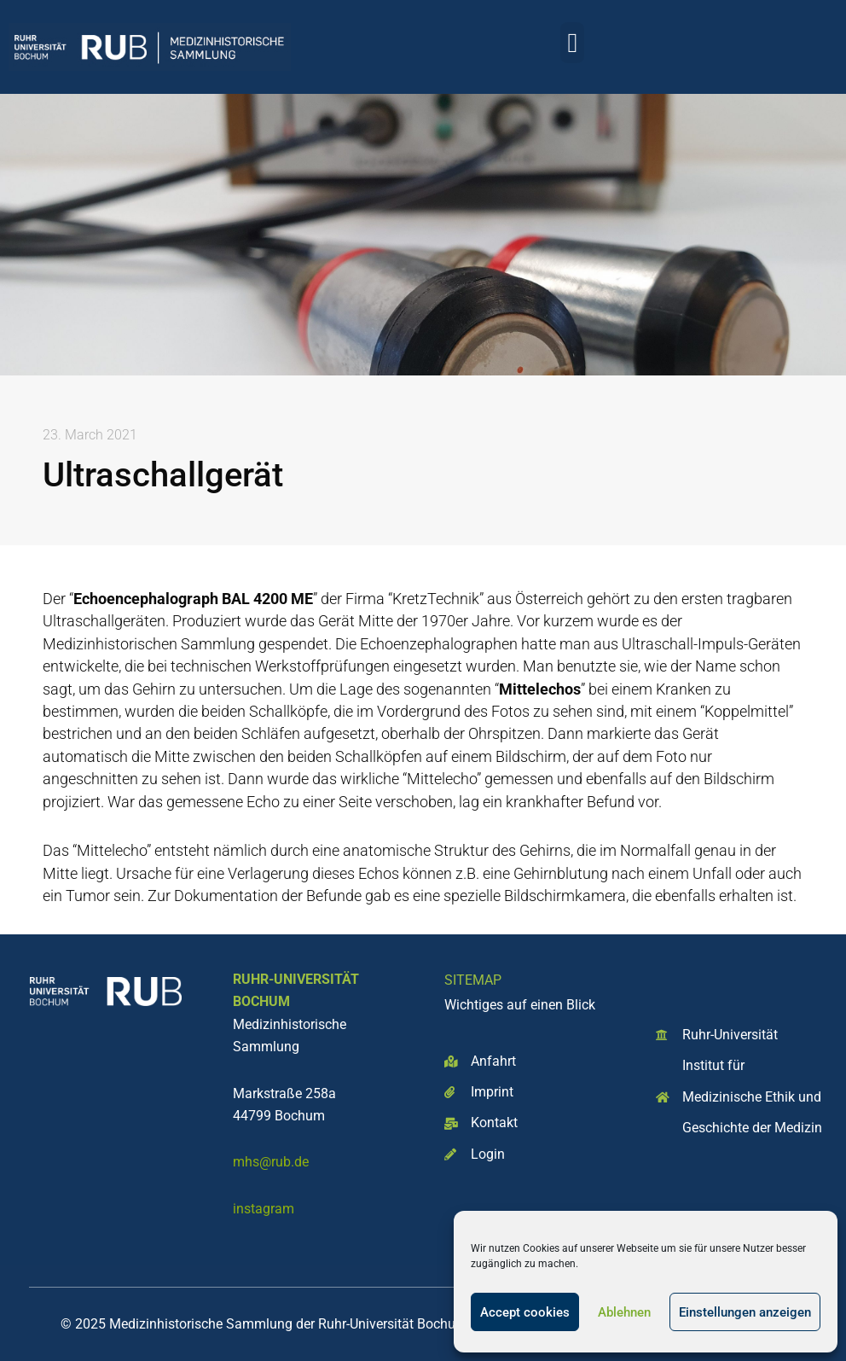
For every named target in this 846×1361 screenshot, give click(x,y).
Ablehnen (624, 1312)
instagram (263, 1209)
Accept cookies (525, 1312)
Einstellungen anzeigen (745, 1312)
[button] (572, 42)
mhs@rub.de (271, 1162)
